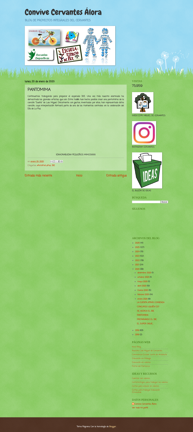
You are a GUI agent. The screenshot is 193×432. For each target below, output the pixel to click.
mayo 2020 (142, 281)
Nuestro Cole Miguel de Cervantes (147, 350)
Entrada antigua (116, 176)
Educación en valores (141, 362)
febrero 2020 (143, 294)
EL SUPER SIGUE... (145, 323)
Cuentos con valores (141, 378)
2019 (137, 330)
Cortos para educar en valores (145, 386)
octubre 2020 (143, 277)
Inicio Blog (136, 346)
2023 (137, 256)
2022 (137, 260)
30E (53, 165)
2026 (137, 243)
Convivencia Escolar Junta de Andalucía (149, 354)
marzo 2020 (143, 290)
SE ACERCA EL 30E (145, 311)
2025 (137, 247)
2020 (137, 269)
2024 (137, 251)
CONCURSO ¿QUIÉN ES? (148, 306)
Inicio (79, 176)
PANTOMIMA (142, 315)
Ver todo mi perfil (140, 407)
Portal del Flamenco (141, 366)
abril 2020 (142, 285)
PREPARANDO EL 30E (147, 319)
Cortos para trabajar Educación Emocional (146, 391)
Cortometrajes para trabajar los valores (150, 382)
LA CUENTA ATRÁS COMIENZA (150, 302)
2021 (137, 264)
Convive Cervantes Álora (63, 12)
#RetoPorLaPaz (44, 165)
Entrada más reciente (38, 176)
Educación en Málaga (141, 358)
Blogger (112, 426)
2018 (137, 334)
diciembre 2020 (144, 272)
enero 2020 (142, 299)
